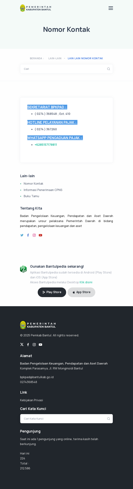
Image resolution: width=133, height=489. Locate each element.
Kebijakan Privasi (31, 400)
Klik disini (86, 282)
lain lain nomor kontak (85, 58)
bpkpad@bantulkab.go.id (37, 377)
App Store (81, 292)
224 (22, 458)
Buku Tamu (31, 196)
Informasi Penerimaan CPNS (43, 190)
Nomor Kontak (33, 184)
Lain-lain (55, 58)
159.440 (25, 468)
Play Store (51, 292)
